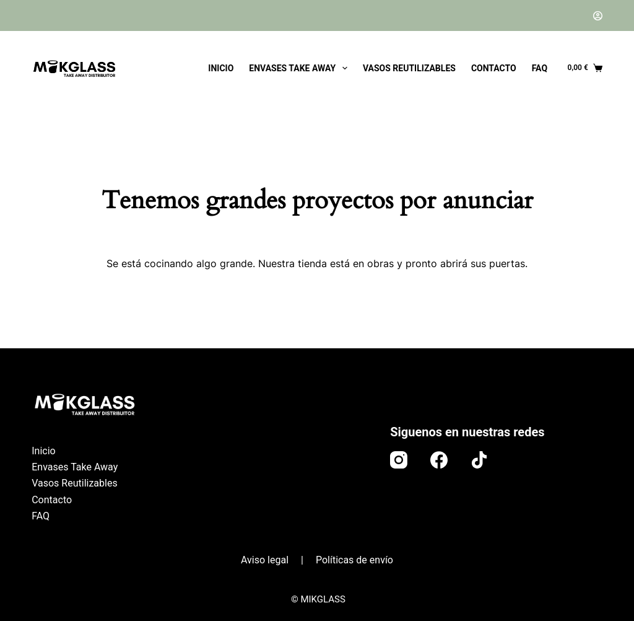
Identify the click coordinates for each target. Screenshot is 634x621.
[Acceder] (597, 15)
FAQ (539, 68)
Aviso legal (265, 560)
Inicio (220, 68)
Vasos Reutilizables (409, 68)
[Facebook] (439, 460)
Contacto (493, 68)
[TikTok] (479, 460)
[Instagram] (398, 460)
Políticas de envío (354, 560)
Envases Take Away (300, 68)
